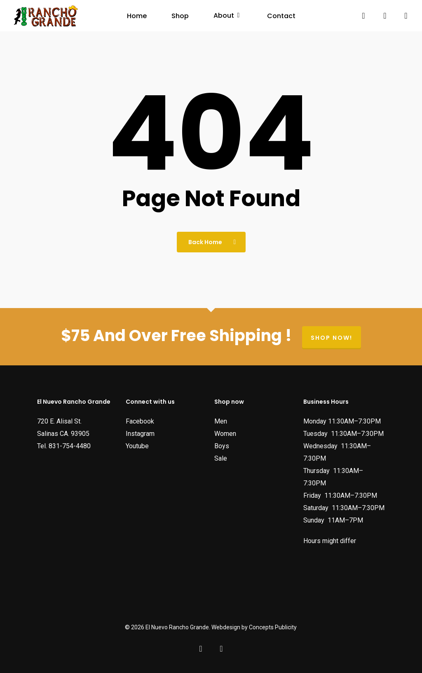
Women (225, 434)
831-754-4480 (70, 446)
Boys (221, 446)
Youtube (137, 446)
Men (220, 421)
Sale (220, 458)
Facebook (140, 421)
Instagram (140, 434)
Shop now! (331, 338)
